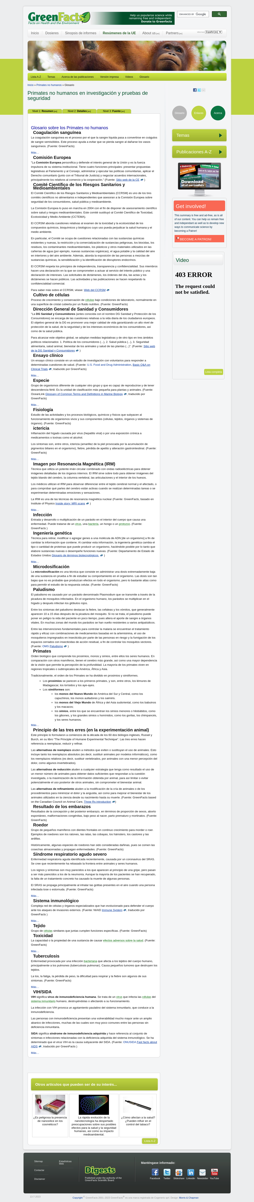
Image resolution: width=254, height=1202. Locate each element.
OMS (45, 646)
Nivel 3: (114, 111)
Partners (174, 33)
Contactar (39, 1170)
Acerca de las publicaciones (78, 76)
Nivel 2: (79, 111)
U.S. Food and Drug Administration (109, 364)
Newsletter (202, 1178)
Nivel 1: (44, 111)
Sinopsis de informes (80, 33)
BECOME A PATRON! (193, 239)
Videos (129, 76)
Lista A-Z (36, 76)
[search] (192, 14)
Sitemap (38, 1161)
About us (150, 33)
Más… (35, 152)
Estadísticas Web (65, 1162)
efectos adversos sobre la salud (123, 940)
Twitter (167, 1178)
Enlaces (199, 113)
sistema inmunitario (43, 1001)
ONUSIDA (129, 1042)
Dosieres (52, 33)
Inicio (35, 33)
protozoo (124, 524)
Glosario (144, 76)
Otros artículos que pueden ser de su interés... (76, 1084)
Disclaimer (39, 1179)
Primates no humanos (49, 85)
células (89, 300)
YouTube (214, 1178)
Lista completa (213, 371)
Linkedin (190, 1178)
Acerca (218, 113)
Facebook (155, 1178)
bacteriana (90, 961)
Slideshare (179, 1178)
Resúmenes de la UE (119, 33)
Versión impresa (109, 76)
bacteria (93, 524)
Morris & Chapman (189, 1197)
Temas (51, 76)
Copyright (77, 1197)
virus (78, 524)
